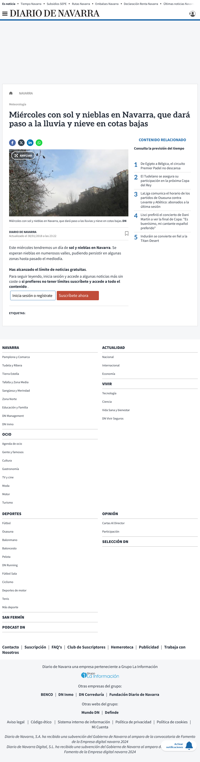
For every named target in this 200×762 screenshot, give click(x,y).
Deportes (11, 513)
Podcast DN (13, 627)
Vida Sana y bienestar (116, 410)
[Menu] (5, 13)
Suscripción (35, 647)
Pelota (6, 557)
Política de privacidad (133, 721)
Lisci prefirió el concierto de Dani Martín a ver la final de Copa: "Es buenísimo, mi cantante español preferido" (165, 221)
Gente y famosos (13, 452)
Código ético (41, 721)
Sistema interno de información (84, 721)
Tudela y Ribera (12, 365)
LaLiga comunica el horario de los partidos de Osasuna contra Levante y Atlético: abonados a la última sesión (165, 200)
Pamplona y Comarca (16, 357)
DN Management (13, 416)
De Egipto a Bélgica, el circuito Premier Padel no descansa (163, 166)
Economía (108, 374)
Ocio (6, 434)
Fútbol (6, 523)
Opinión (110, 513)
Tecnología (109, 393)
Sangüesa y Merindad (16, 391)
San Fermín (13, 617)
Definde (112, 712)
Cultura (7, 460)
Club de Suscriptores (86, 647)
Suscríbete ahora (73, 295)
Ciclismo (7, 582)
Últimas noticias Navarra (179, 4)
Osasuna (7, 531)
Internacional (111, 365)
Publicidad (149, 647)
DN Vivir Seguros (113, 418)
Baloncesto (9, 548)
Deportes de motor (14, 590)
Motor (6, 494)
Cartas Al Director (113, 523)
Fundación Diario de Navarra (134, 694)
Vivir (107, 383)
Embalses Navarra (107, 4)
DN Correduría (91, 694)
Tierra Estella (10, 374)
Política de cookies (172, 721)
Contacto (10, 647)
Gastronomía (10, 469)
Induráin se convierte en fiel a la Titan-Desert (164, 238)
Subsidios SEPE (57, 4)
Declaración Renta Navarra (141, 4)
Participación (110, 531)
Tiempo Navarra (31, 4)
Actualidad (113, 347)
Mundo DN (90, 712)
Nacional (108, 357)
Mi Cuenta (100, 726)
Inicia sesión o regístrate (32, 295)
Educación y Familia (15, 407)
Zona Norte (9, 399)
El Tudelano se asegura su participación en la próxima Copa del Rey (165, 180)
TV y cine (8, 477)
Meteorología (17, 104)
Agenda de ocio (12, 444)
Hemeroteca (122, 647)
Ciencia (107, 402)
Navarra (26, 93)
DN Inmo (8, 424)
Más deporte (10, 607)
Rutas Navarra (81, 4)
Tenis (5, 599)
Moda (6, 486)
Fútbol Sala (9, 573)
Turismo (7, 502)
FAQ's (57, 647)
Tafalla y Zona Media (15, 382)
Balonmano (9, 540)
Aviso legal (16, 721)
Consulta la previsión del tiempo (159, 148)
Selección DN (115, 541)
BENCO (47, 694)
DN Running (10, 565)
